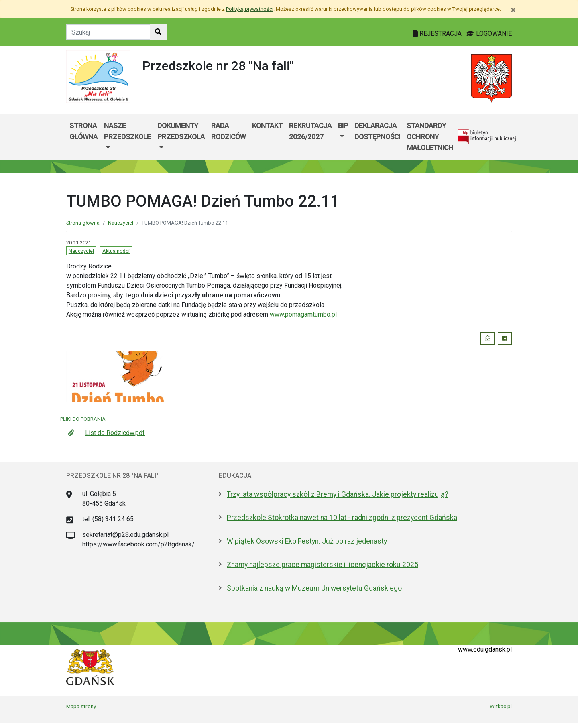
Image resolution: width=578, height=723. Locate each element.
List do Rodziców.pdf (115, 433)
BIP (343, 125)
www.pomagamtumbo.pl (303, 314)
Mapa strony (81, 706)
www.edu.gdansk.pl (485, 649)
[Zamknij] (513, 10)
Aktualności (116, 251)
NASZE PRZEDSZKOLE (127, 131)
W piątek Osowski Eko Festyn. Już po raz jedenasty (307, 541)
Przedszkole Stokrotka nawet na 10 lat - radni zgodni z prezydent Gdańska (342, 518)
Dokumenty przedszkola (181, 131)
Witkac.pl (501, 706)
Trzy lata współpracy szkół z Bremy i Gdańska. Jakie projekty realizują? (337, 494)
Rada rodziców (228, 131)
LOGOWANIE (489, 33)
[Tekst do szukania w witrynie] (108, 32)
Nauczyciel (120, 223)
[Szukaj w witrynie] (158, 32)
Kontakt (267, 125)
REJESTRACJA (438, 33)
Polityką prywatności (249, 9)
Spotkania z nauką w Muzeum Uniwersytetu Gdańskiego (314, 588)
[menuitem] (127, 136)
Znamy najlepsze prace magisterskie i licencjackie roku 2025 (322, 565)
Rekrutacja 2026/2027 (310, 131)
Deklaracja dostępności (377, 131)
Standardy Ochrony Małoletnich (430, 136)
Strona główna (83, 131)
